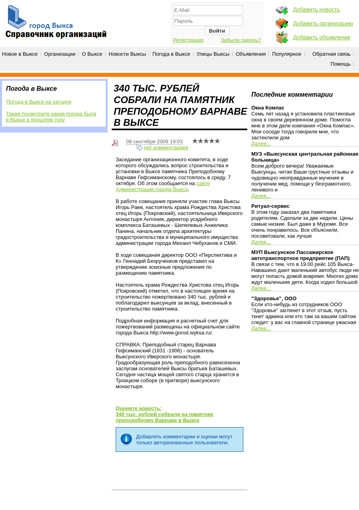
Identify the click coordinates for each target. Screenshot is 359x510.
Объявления (251, 54)
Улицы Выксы (213, 54)
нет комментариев (166, 147)
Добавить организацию (323, 23)
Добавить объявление (322, 37)
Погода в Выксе (171, 54)
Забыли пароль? (241, 40)
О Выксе (92, 54)
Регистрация (188, 40)
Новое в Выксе (20, 54)
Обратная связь (331, 54)
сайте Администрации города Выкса (163, 186)
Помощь (341, 64)
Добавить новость (316, 9)
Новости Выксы (127, 54)
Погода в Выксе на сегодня (38, 102)
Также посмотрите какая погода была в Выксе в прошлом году (51, 117)
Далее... (261, 144)
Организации (60, 54)
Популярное (286, 54)
